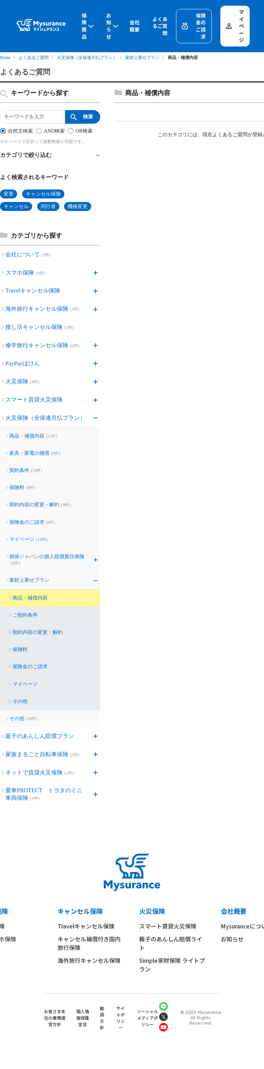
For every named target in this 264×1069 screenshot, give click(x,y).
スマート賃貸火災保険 (167, 926)
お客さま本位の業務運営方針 (54, 1017)
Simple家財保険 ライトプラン (172, 964)
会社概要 (134, 26)
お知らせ (113, 26)
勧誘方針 (102, 1017)
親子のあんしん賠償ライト (170, 943)
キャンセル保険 (80, 911)
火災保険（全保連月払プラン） (87, 57)
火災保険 (152, 911)
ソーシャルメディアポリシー (147, 1017)
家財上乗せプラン (142, 57)
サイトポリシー (120, 1017)
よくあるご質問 (159, 26)
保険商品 (88, 26)
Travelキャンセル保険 (86, 926)
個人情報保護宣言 (82, 1017)
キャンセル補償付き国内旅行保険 (89, 943)
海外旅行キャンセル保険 (89, 960)
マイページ (234, 25)
